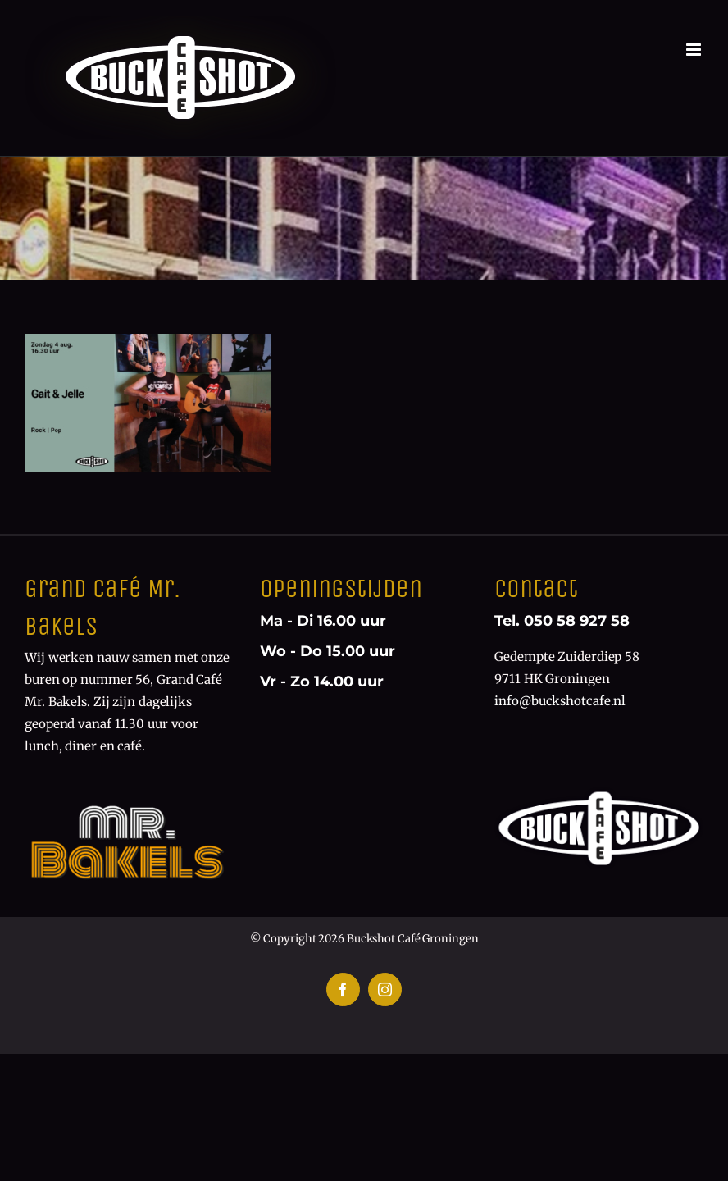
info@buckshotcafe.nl (560, 701)
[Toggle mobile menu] (694, 49)
